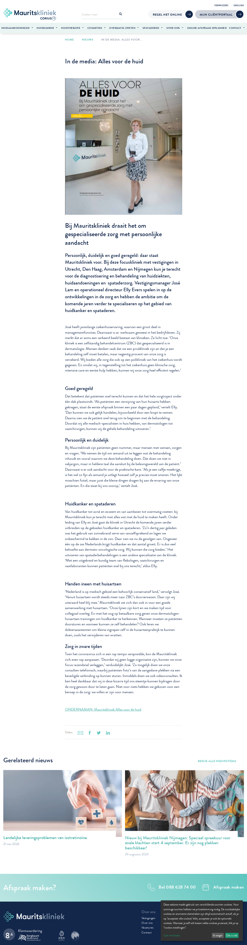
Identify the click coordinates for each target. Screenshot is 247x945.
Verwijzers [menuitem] (221, 5)
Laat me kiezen (172, 935)
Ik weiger (218, 935)
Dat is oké (231, 935)
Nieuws (87, 39)
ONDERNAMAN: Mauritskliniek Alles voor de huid (103, 709)
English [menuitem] (239, 5)
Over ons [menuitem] (173, 28)
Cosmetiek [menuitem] (94, 28)
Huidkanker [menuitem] (45, 28)
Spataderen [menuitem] (151, 28)
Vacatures (147, 927)
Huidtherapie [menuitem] (70, 28)
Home (69, 39)
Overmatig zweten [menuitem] (122, 28)
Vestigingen (148, 918)
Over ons (147, 922)
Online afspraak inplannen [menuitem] (207, 28)
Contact (146, 932)
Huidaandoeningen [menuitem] (15, 28)
